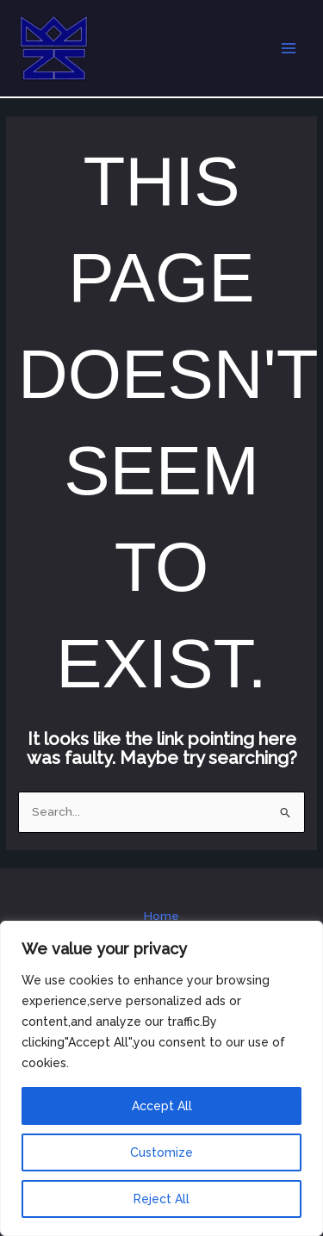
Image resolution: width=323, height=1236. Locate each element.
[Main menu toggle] (289, 48)
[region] (161, 1078)
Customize (161, 1152)
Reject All (161, 1199)
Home (161, 915)
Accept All (162, 1106)
